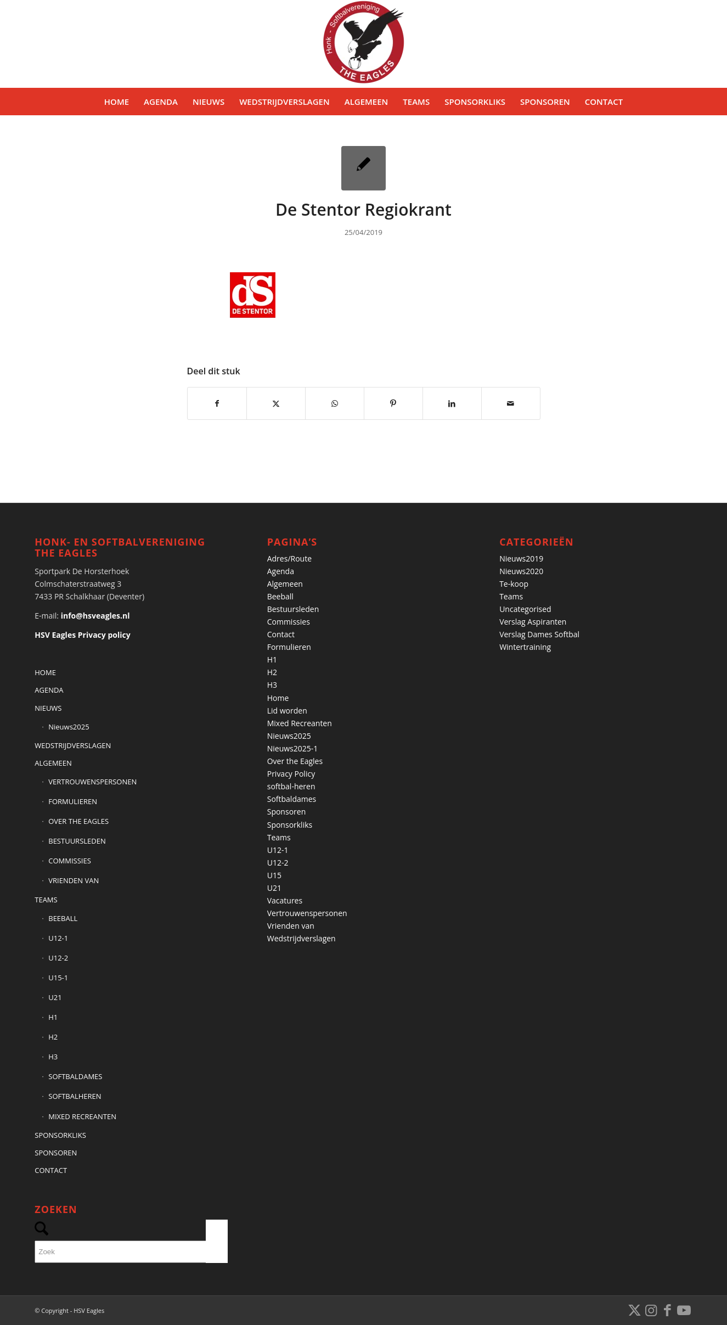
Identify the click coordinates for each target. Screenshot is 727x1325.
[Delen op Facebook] (217, 403)
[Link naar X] (635, 1309)
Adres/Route (289, 558)
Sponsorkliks (290, 824)
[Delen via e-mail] (511, 403)
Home (278, 698)
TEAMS (46, 900)
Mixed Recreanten (299, 723)
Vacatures (284, 900)
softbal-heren (291, 786)
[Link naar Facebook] (668, 1309)
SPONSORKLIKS (60, 1135)
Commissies (288, 621)
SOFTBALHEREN (74, 1096)
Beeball (280, 596)
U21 (54, 997)
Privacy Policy (291, 773)
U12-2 (58, 958)
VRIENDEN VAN (73, 880)
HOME (45, 672)
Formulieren (289, 647)
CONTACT (51, 1170)
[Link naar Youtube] (684, 1309)
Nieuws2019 (521, 558)
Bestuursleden (293, 609)
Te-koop (513, 584)
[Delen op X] (276, 403)
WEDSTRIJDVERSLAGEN (73, 745)
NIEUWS (48, 708)
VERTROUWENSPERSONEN (92, 782)
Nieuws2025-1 (292, 748)
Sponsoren (286, 811)
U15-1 (58, 977)
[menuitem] (116, 101)
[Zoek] (131, 1251)
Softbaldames (292, 799)
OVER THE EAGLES (78, 821)
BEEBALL (62, 918)
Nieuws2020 (521, 571)
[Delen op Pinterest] (393, 403)
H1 (53, 1017)
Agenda (280, 571)
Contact (281, 634)
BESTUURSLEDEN (76, 841)
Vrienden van (290, 925)
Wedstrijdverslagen (301, 938)
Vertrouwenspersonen (307, 913)
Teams (279, 837)
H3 (53, 1057)
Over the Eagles (295, 761)
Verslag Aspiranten (532, 621)
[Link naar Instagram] (651, 1309)
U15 (274, 875)
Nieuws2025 (68, 727)
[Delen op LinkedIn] (452, 403)
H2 (53, 1037)
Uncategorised (525, 609)
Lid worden (287, 710)
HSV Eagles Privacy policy (82, 635)
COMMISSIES (69, 861)
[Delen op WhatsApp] (335, 403)
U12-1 (58, 938)
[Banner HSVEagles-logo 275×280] (364, 44)
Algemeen (285, 584)
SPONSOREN (56, 1153)
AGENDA (49, 690)
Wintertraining (525, 647)
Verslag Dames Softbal (539, 634)
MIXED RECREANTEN (82, 1116)
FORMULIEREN (72, 801)
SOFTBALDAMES (75, 1076)
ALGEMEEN (53, 763)
